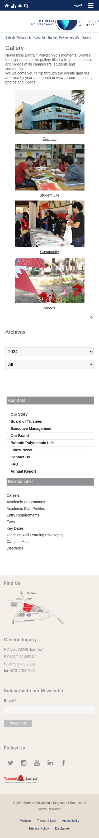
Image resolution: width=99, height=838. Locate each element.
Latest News (21, 450)
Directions (15, 548)
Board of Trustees (26, 421)
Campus (49, 139)
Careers (13, 495)
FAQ (14, 464)
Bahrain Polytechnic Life (32, 443)
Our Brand (20, 436)
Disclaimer (62, 828)
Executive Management (31, 428)
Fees (11, 522)
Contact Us (20, 457)
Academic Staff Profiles (26, 508)
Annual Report (23, 471)
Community (49, 252)
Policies (25, 821)
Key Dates (15, 528)
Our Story (19, 414)
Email (10, 701)
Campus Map (18, 541)
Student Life (49, 195)
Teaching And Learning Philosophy (35, 535)
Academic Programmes (26, 502)
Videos (49, 308)
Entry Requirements (23, 515)
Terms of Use (46, 821)
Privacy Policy (39, 828)
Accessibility (70, 821)
